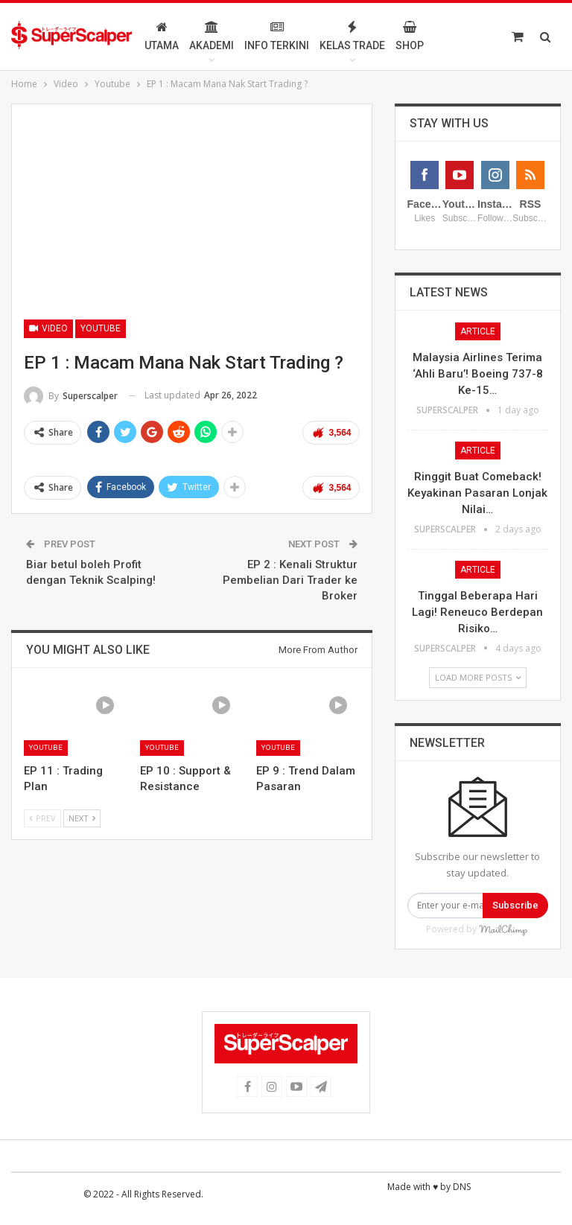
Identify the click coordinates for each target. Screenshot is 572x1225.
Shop (442, 36)
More (481, 36)
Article (477, 415)
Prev (42, 818)
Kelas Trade (385, 36)
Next (82, 818)
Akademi (244, 36)
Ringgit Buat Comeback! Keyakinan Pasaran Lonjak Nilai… (477, 577)
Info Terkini (309, 36)
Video (48, 328)
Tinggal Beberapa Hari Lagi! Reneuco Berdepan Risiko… (477, 696)
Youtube (100, 328)
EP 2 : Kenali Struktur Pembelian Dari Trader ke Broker (290, 580)
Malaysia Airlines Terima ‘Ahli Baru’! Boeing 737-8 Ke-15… (478, 458)
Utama (194, 36)
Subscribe (515, 989)
